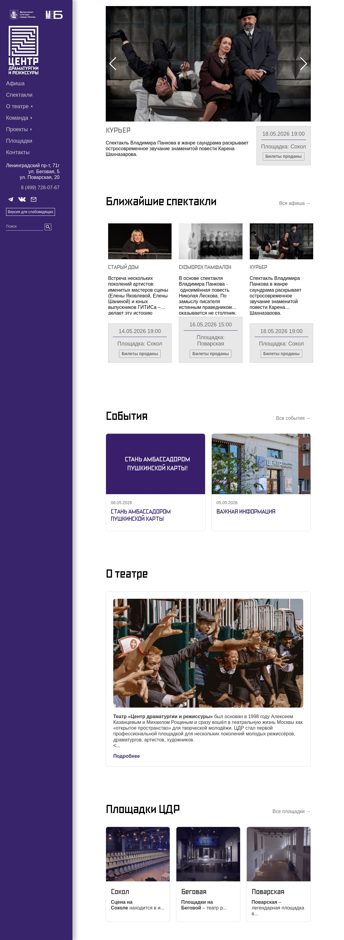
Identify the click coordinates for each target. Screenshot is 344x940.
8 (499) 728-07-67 (40, 187)
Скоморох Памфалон (205, 267)
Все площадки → (291, 811)
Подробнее (126, 756)
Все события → (293, 418)
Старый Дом (123, 267)
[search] (48, 227)
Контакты (18, 152)
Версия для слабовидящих (30, 212)
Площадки (19, 141)
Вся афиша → (295, 203)
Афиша (15, 83)
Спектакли (19, 95)
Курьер (118, 130)
